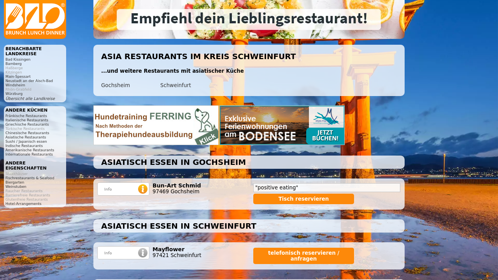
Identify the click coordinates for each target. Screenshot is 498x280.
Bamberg (13, 63)
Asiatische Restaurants (25, 137)
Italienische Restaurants (26, 120)
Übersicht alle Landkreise (30, 98)
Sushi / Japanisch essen (26, 141)
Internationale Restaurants (29, 154)
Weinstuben (15, 186)
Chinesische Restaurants (27, 133)
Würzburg (14, 93)
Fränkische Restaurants (26, 116)
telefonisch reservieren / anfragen (303, 256)
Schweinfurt (175, 85)
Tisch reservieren (304, 199)
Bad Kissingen (17, 59)
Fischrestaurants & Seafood (29, 178)
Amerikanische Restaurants (29, 150)
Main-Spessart (18, 76)
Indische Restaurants (24, 146)
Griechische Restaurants (27, 124)
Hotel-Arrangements (23, 203)
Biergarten (14, 182)
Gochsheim (115, 85)
